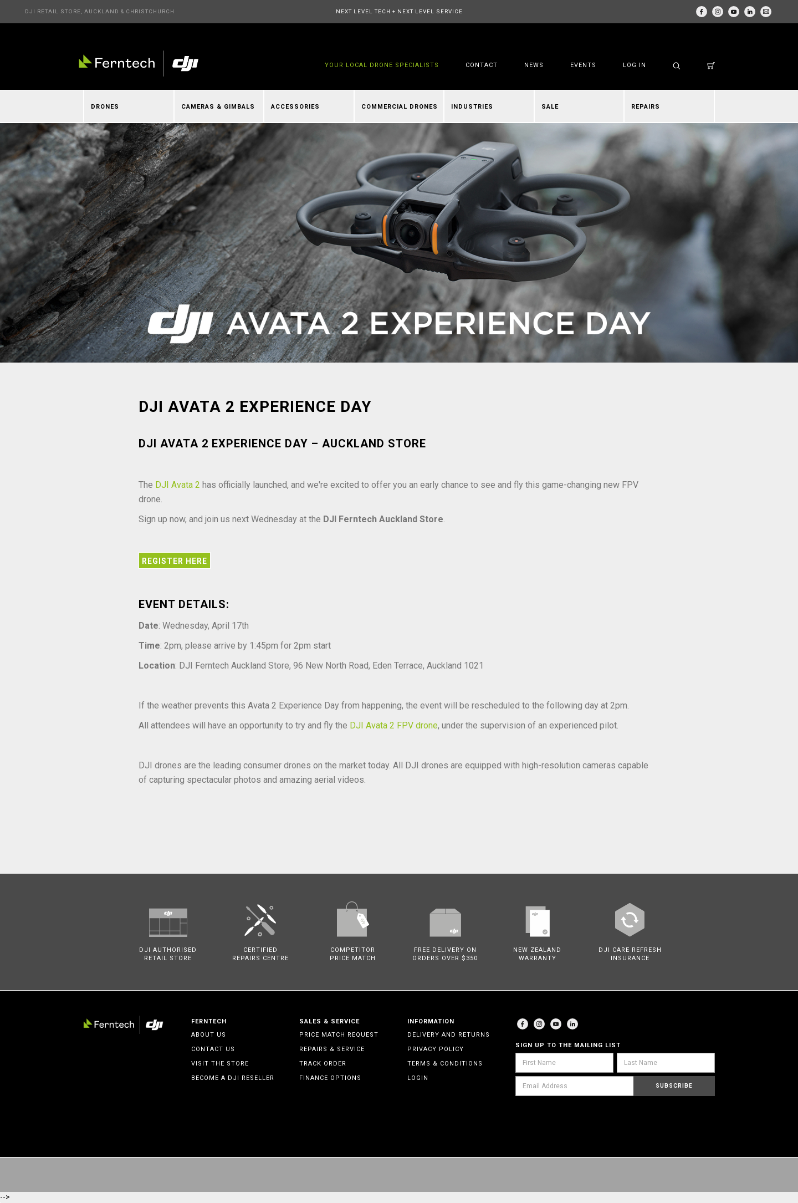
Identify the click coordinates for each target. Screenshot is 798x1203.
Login (417, 1078)
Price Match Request (338, 1034)
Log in (634, 65)
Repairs (645, 106)
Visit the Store (220, 1063)
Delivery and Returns (448, 1034)
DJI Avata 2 (178, 485)
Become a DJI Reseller (232, 1078)
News (534, 65)
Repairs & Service (332, 1049)
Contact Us (213, 1049)
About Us (208, 1034)
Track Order (322, 1063)
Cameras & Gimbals (218, 106)
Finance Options (330, 1078)
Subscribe (674, 1086)
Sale (550, 106)
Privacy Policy (435, 1049)
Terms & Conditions (445, 1063)
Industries (472, 106)
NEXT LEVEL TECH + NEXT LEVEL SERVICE (399, 11)
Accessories (295, 106)
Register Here (174, 561)
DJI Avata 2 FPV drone (394, 725)
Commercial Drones (399, 106)
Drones (105, 106)
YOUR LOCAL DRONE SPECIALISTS (382, 65)
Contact (482, 65)
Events (583, 65)
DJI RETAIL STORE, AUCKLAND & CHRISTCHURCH (100, 11)
